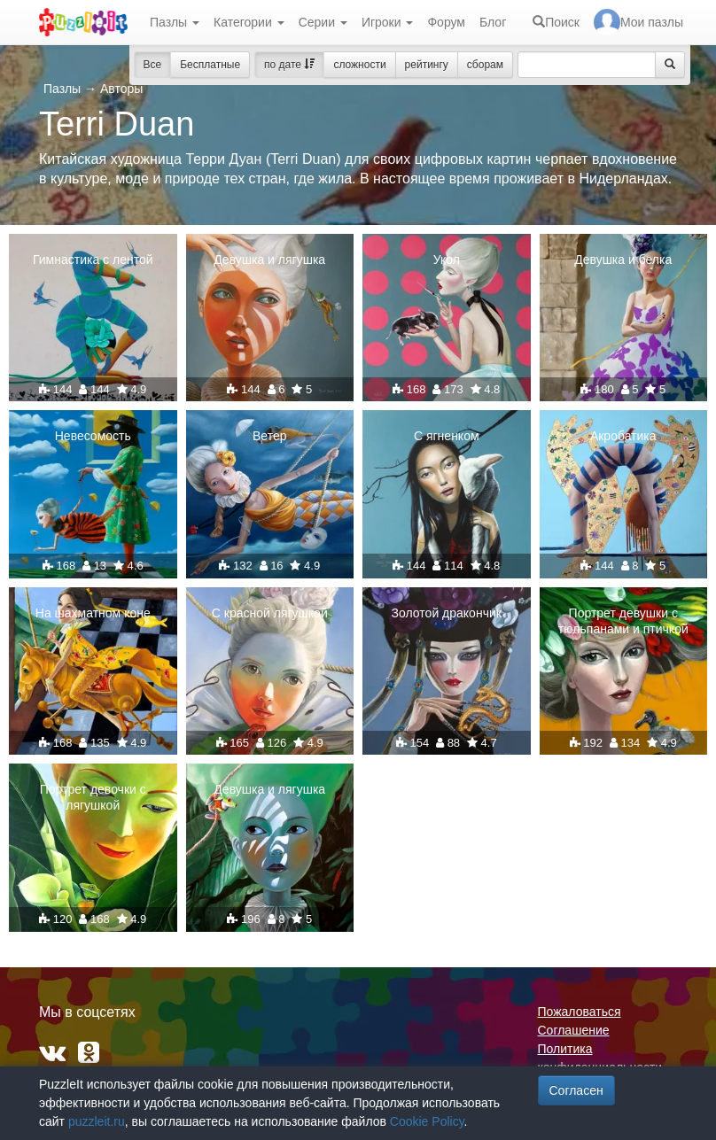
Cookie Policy (427, 1121)
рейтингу (426, 64)
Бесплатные (210, 64)
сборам (485, 64)
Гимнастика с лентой (93, 259)
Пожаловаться (579, 1011)
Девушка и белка (623, 259)
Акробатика (623, 436)
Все (153, 64)
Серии (323, 22)
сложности (359, 64)
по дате (289, 64)
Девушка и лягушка (269, 259)
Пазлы (174, 22)
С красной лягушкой (270, 613)
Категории (249, 22)
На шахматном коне (93, 613)
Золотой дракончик (447, 613)
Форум (446, 22)
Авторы (121, 88)
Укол (446, 259)
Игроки (388, 22)
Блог (492, 22)
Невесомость (93, 436)
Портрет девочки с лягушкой (93, 797)
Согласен (576, 1090)
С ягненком (446, 436)
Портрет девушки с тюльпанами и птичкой (623, 621)
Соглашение (574, 1030)
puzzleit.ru (96, 1121)
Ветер (270, 436)
